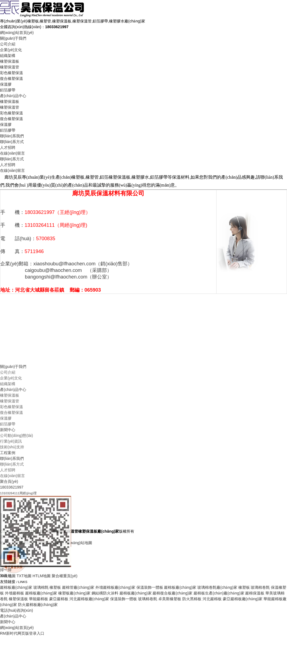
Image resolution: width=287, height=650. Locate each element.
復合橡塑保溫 (11, 78)
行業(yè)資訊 (11, 496)
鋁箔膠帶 (7, 90)
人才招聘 (7, 147)
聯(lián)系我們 (12, 136)
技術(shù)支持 (12, 501)
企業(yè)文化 (11, 50)
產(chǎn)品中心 (13, 96)
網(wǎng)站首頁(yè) (17, 32)
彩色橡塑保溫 (11, 73)
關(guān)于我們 (13, 38)
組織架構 (7, 55)
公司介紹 (7, 44)
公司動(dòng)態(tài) (16, 490)
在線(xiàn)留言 (12, 153)
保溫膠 (5, 84)
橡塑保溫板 (9, 61)
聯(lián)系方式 (12, 142)
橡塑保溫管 (9, 67)
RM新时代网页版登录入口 (22, 633)
